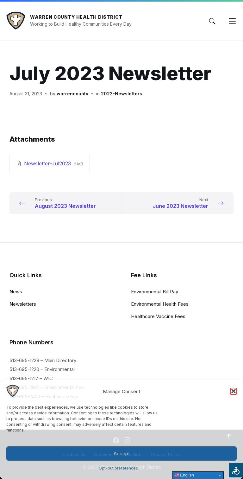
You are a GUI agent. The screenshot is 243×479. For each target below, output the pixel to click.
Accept (122, 453)
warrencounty (72, 93)
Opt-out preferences (118, 468)
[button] (233, 391)
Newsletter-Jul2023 (48, 163)
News (15, 292)
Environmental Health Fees (160, 304)
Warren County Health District (76, 17)
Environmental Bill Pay (154, 292)
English (184, 475)
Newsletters (22, 304)
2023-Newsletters (121, 93)
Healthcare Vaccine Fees (158, 316)
